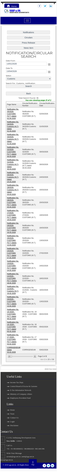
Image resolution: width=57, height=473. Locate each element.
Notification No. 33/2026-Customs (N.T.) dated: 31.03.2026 (13, 139)
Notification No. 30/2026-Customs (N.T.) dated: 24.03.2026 (13, 177)
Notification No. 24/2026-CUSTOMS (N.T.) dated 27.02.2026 (13, 252)
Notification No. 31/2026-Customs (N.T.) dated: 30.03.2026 (13, 164)
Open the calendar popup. (49, 65)
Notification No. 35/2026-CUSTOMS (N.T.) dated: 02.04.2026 (13, 114)
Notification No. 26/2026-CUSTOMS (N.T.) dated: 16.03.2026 (13, 227)
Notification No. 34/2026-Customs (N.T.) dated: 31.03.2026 (13, 127)
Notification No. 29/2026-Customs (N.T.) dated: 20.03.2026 (13, 189)
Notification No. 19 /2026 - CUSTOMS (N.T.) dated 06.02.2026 (13, 313)
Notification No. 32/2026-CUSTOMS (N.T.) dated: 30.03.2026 (13, 152)
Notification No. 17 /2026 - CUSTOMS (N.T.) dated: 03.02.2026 (13, 338)
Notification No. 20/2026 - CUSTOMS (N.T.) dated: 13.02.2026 (13, 300)
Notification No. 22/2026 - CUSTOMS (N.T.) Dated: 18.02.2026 (13, 277)
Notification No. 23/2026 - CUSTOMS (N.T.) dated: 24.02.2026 (13, 265)
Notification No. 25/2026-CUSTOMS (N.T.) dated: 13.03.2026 (13, 240)
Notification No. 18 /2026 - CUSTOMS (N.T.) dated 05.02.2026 (13, 325)
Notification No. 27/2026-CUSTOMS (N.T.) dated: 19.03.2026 (13, 214)
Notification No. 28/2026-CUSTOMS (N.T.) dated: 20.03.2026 (13, 202)
